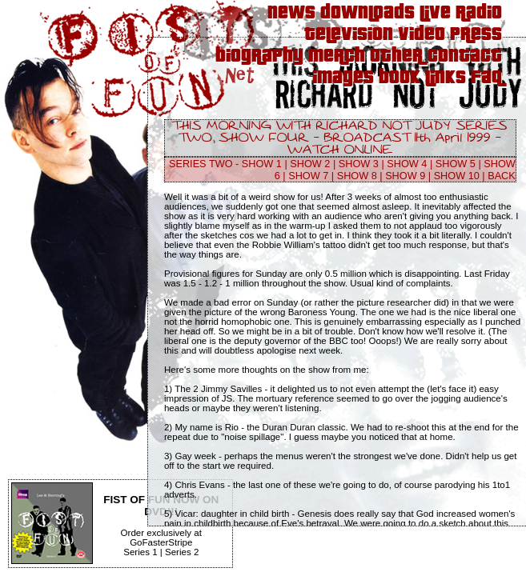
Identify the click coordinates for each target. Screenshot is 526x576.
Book (399, 78)
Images (343, 78)
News (291, 13)
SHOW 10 (457, 176)
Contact (465, 56)
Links (445, 78)
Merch (336, 56)
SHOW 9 (405, 176)
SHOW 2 (310, 164)
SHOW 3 (359, 164)
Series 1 (140, 552)
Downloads (367, 13)
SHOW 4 (407, 164)
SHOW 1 (262, 164)
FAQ (486, 78)
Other (396, 56)
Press (476, 35)
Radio (479, 13)
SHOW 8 (357, 176)
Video (421, 35)
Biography (259, 56)
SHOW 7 (308, 176)
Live (435, 13)
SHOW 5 (456, 164)
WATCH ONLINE (339, 150)
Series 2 (182, 552)
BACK (502, 176)
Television (348, 35)
